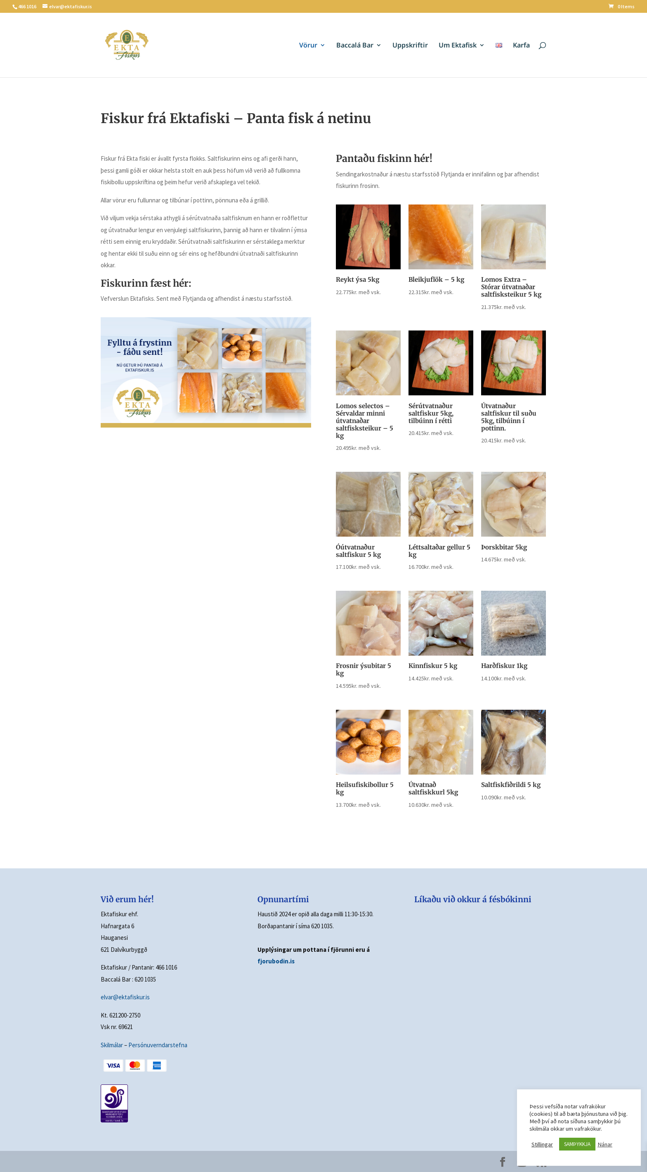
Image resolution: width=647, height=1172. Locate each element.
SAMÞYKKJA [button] (577, 1144)
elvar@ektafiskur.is (125, 997)
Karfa (521, 46)
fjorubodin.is (276, 961)
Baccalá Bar (354, 46)
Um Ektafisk (458, 46)
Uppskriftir (410, 46)
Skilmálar (112, 1045)
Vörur (308, 46)
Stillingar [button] (542, 1144)
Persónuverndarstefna (157, 1045)
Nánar (604, 1144)
